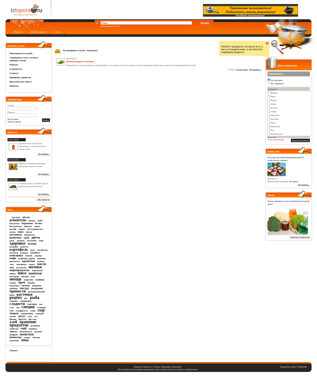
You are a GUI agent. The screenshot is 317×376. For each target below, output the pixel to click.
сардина (14, 301)
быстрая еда (16, 226)
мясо (22, 273)
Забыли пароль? (14, 122)
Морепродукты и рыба (21, 53)
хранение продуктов (23, 323)
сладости (17, 303)
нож (33, 276)
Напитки (14, 86)
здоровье (17, 243)
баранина (27, 223)
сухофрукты (22, 310)
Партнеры (166, 366)
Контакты (176, 366)
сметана (32, 304)
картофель (19, 249)
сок (40, 304)
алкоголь (18, 220)
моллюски (21, 267)
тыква (13, 316)
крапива (41, 258)
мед (12, 267)
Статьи (57, 32)
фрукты (22, 319)
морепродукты (20, 270)
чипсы (13, 331)
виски (29, 232)
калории (14, 246)
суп (12, 310)
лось (12, 264)
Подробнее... (44, 154)
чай (23, 328)
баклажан (14, 223)
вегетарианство (35, 229)
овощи (15, 279)
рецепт (16, 297)
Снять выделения (275, 139)
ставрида (41, 307)
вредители (29, 234)
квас (32, 250)
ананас (32, 220)
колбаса (35, 252)
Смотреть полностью (300, 237)
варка (37, 226)
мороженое (37, 270)
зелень (32, 243)
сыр (41, 310)
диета (35, 237)
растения (24, 294)
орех (21, 282)
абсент (26, 217)
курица (40, 261)
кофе (13, 258)
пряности (18, 291)
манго (32, 264)
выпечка (15, 237)
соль (12, 307)
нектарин (14, 276)
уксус (21, 316)
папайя (31, 282)
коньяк (28, 255)
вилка (13, 232)
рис (26, 298)
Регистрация (12, 119)
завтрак (20, 240)
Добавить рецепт (38, 32)
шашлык (27, 334)
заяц (41, 240)
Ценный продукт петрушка (80, 61)
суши (32, 310)
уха (36, 316)
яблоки (36, 337)
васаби (13, 229)
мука (12, 273)
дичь (12, 240)
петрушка (14, 285)
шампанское (25, 331)
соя (17, 307)
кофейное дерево (26, 258)
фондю (13, 319)
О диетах (14, 73)
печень (26, 285)
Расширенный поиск (110, 26)
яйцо (25, 340)
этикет (27, 337)
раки (12, 295)
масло (41, 264)
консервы (16, 255)
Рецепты (18, 32)
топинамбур (27, 313)
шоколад (15, 337)
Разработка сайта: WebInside (293, 366)
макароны (21, 264)
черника (33, 328)
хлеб (13, 322)
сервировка (25, 301)
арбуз (40, 220)
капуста (24, 246)
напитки (35, 273)
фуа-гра (32, 319)
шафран (14, 334)
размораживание (36, 291)
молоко (35, 267)
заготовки (32, 240)
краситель (15, 261)
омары (13, 282)
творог (14, 313)
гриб (26, 237)
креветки (28, 261)
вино (21, 231)
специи (28, 307)
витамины (16, 234)
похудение (37, 288)
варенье (28, 226)
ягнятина (14, 340)
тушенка (39, 313)
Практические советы (21, 81)
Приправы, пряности (20, 77)
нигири (25, 276)
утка (30, 316)
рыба (34, 297)
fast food (16, 217)
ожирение (28, 279)
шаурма (38, 331)
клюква (24, 252)
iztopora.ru (181, 369)
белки (38, 223)
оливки (40, 279)
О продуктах (16, 69)
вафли (22, 229)
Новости (148, 366)
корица (38, 255)
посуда (24, 288)
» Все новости (43, 199)
